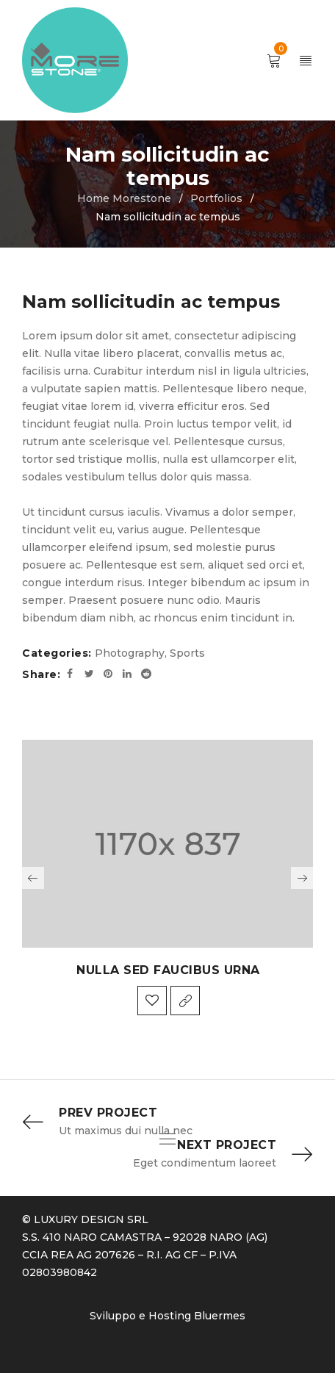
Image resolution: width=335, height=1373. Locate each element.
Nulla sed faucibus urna (168, 970)
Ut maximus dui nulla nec (125, 1130)
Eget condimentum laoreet (204, 1163)
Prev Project (108, 1113)
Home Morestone (124, 198)
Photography (130, 653)
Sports (187, 653)
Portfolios (216, 198)
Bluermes (219, 1315)
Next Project (226, 1145)
